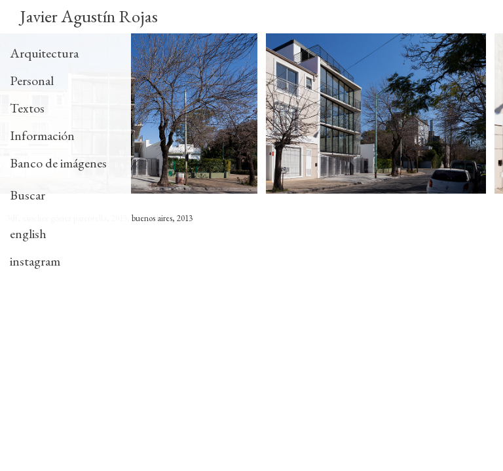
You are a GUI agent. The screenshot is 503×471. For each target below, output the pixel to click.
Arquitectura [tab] (44, 53)
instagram (35, 261)
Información (42, 135)
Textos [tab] (27, 108)
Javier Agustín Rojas (89, 16)
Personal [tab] (32, 80)
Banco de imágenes (58, 162)
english (28, 233)
